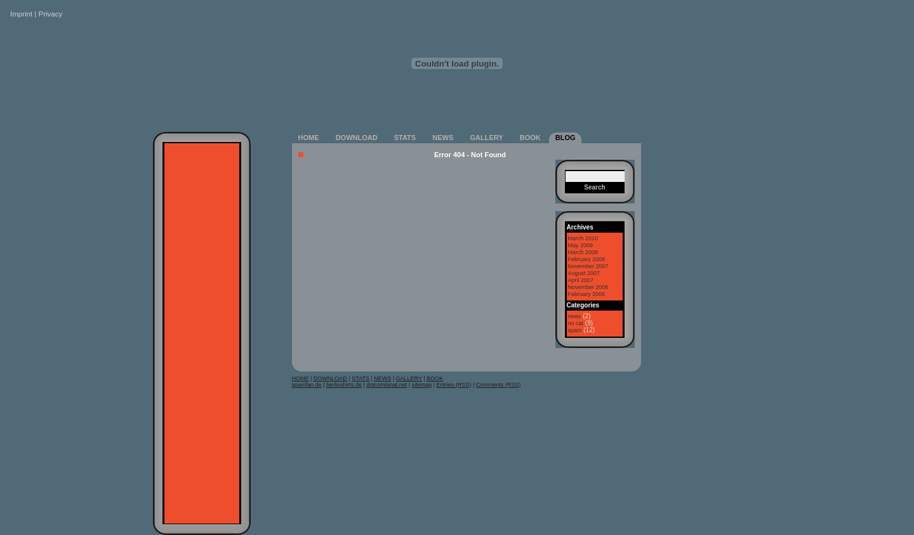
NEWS (442, 137)
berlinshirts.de (344, 385)
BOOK (530, 137)
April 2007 (581, 280)
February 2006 (587, 294)
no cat (576, 323)
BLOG (565, 137)
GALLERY (486, 137)
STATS (405, 137)
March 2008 (583, 252)
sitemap (422, 385)
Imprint (21, 14)
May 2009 (580, 245)
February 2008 (587, 259)
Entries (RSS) (454, 385)
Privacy (51, 14)
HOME (308, 137)
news (574, 316)
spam (575, 330)
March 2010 (583, 238)
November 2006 (588, 287)
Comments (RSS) (498, 385)
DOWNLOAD (357, 137)
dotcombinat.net (386, 385)
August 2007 (584, 273)
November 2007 (588, 266)
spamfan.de (307, 385)
